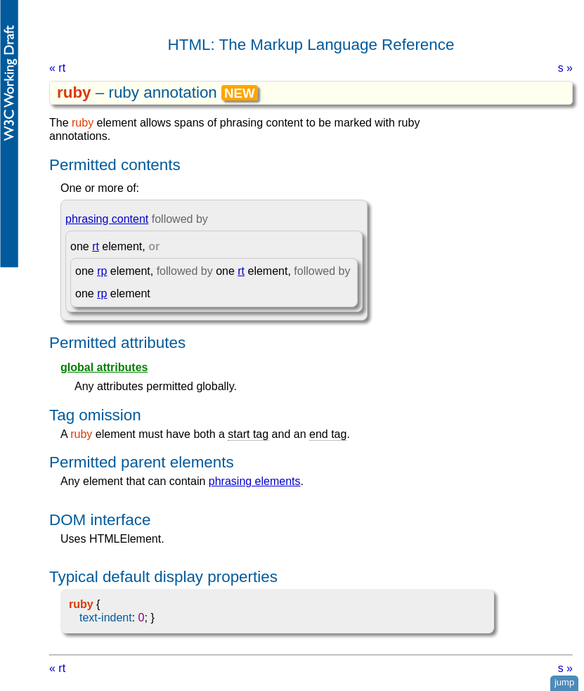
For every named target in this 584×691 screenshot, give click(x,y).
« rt (57, 68)
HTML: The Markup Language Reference (311, 44)
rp (102, 271)
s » (565, 68)
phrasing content (106, 219)
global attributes (104, 367)
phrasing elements (255, 481)
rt (95, 246)
